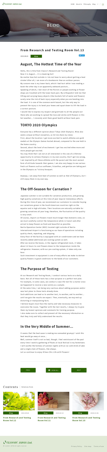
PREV (28, 370)
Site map (87, 446)
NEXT (79, 370)
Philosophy (87, 4)
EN (103, 4)
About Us (79, 4)
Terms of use (99, 446)
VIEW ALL (53, 370)
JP (97, 4)
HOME (73, 4)
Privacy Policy (76, 446)
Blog (94, 4)
